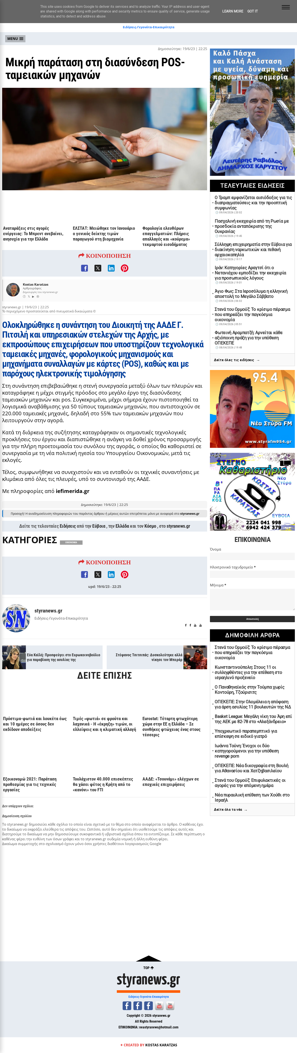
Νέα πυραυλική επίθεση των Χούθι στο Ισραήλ (252, 797)
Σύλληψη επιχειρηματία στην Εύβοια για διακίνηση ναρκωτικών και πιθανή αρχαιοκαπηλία (253, 249)
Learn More (232, 11)
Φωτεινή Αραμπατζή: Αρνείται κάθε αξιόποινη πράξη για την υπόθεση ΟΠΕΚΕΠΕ (248, 338)
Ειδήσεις (68, 526)
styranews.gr (178, 526)
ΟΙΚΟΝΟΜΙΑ (71, 542)
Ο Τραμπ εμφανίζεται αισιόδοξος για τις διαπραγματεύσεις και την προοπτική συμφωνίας (253, 203)
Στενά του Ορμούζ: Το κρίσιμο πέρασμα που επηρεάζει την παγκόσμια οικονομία (252, 314)
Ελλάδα (122, 526)
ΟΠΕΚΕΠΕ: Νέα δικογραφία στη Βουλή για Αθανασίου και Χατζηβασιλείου (251, 768)
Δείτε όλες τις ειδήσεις (237, 360)
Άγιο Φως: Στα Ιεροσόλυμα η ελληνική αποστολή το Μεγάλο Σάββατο (251, 294)
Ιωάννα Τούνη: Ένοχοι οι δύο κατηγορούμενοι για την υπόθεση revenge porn (247, 751)
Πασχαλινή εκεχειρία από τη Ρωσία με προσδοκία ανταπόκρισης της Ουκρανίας (252, 226)
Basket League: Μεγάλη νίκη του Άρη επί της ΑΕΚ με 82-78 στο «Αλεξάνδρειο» (253, 719)
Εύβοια (98, 526)
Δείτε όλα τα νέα (231, 810)
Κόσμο (150, 526)
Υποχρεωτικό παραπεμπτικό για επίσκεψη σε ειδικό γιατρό (246, 734)
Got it (252, 11)
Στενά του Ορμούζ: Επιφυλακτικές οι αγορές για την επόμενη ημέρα (250, 783)
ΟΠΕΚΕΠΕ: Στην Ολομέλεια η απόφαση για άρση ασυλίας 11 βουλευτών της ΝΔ (253, 704)
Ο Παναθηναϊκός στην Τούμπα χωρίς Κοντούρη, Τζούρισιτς (249, 690)
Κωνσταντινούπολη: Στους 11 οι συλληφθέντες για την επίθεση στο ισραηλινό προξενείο (248, 672)
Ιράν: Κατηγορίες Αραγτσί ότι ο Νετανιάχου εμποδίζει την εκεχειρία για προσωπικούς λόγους (250, 273)
